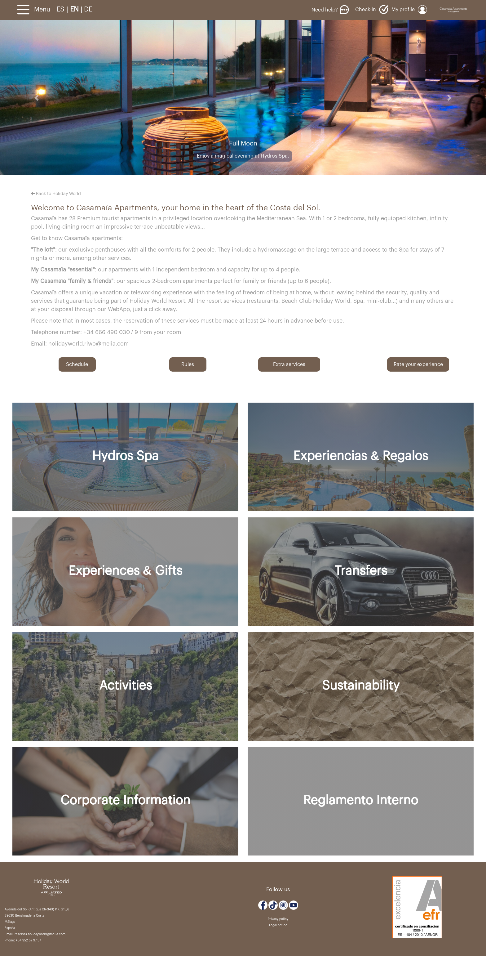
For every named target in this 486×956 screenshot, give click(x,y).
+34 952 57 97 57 (28, 940)
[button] (36, 97)
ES (61, 9)
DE (88, 9)
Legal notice (278, 925)
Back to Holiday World (56, 194)
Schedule (77, 364)
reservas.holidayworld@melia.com (40, 934)
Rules (187, 364)
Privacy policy (278, 919)
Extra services (289, 364)
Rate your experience (418, 364)
